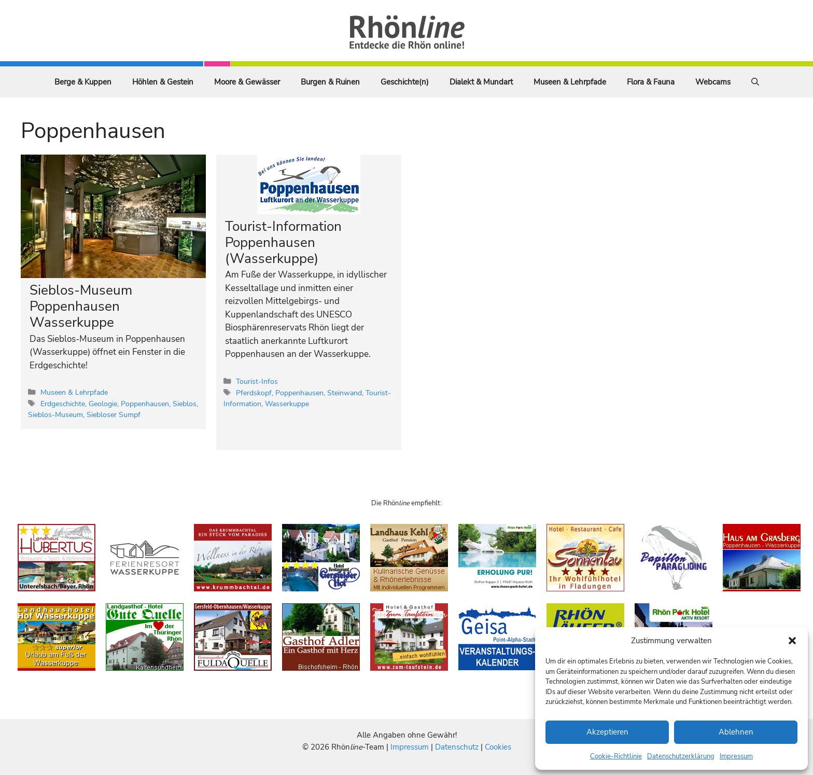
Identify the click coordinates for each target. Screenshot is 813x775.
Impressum (736, 756)
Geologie (103, 403)
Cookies (498, 747)
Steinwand (344, 393)
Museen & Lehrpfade (570, 82)
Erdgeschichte (62, 403)
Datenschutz (457, 747)
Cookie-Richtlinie (616, 756)
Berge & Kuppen (82, 82)
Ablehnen (736, 732)
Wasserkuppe (287, 403)
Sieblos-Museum (55, 414)
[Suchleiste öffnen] (755, 82)
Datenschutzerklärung (680, 756)
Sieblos (185, 403)
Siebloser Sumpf (114, 414)
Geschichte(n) (405, 82)
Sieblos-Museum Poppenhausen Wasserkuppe (81, 306)
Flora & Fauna (651, 82)
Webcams (713, 82)
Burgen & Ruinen (330, 82)
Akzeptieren (607, 732)
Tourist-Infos (257, 381)
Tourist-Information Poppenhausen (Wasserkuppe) (283, 242)
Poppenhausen (145, 403)
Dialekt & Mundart (481, 82)
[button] (792, 640)
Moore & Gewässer (247, 82)
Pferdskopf (254, 393)
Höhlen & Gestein (162, 82)
